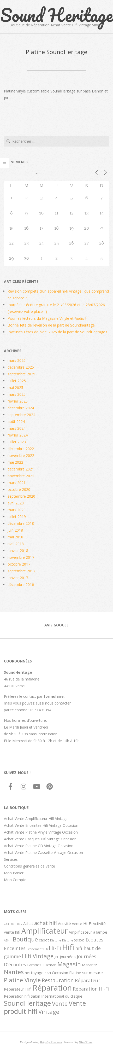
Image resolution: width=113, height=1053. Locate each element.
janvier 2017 (18, 577)
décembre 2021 (21, 469)
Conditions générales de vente (29, 866)
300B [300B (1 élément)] (13, 924)
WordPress (85, 1042)
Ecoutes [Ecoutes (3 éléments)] (94, 939)
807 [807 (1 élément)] (19, 924)
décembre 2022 (21, 448)
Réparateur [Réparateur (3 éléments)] (87, 980)
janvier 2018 (18, 550)
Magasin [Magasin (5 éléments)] (69, 964)
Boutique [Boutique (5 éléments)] (25, 939)
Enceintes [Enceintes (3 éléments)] (15, 948)
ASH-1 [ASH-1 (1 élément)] (8, 940)
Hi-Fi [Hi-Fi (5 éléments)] (55, 948)
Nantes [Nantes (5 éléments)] (14, 972)
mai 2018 (15, 536)
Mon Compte (15, 879)
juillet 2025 (17, 380)
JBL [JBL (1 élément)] (57, 957)
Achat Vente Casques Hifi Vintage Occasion (40, 838)
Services (11, 859)
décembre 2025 (21, 367)
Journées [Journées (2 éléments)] (68, 956)
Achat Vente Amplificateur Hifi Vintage (36, 818)
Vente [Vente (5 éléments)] (60, 1003)
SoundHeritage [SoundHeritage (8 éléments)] (27, 1003)
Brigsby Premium (51, 1042)
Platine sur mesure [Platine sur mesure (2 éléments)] (86, 972)
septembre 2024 (21, 414)
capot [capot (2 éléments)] (44, 940)
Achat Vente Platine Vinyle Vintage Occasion (41, 832)
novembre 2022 (21, 455)
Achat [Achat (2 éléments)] (28, 923)
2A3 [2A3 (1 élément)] (6, 924)
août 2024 (16, 421)
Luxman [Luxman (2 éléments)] (49, 964)
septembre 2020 (21, 496)
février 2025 (18, 401)
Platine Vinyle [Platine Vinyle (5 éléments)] (22, 980)
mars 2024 (17, 428)
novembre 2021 (21, 475)
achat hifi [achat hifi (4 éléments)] (45, 923)
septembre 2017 (21, 570)
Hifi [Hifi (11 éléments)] (68, 947)
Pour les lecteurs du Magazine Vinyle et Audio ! (47, 318)
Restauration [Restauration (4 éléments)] (58, 980)
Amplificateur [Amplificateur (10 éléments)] (44, 931)
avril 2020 (16, 503)
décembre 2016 (21, 584)
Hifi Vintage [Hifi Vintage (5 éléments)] (37, 956)
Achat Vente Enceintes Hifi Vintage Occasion (41, 825)
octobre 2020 (19, 489)
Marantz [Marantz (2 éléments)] (89, 964)
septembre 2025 (21, 373)
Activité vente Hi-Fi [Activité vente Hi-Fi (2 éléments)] (75, 923)
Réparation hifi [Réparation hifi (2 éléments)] (17, 996)
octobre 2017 (19, 564)
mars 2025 (17, 394)
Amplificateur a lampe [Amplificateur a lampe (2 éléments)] (88, 932)
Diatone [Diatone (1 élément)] (55, 940)
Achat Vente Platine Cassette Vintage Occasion (43, 852)
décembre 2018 (21, 523)
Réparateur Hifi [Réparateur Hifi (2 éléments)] (18, 989)
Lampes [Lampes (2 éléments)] (34, 964)
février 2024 (18, 435)
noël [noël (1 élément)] (48, 973)
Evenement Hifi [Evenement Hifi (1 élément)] (37, 949)
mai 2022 (15, 462)
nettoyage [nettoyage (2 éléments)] (34, 972)
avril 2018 (16, 543)
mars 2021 (17, 482)
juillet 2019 (17, 516)
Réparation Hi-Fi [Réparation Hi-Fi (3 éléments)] (91, 989)
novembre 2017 (21, 557)
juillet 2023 (17, 441)
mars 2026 (17, 360)
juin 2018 (15, 530)
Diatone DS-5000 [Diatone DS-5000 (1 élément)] (73, 940)
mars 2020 (17, 509)
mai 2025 (15, 387)
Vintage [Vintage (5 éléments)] (48, 1011)
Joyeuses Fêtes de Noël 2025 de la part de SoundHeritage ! (57, 331)
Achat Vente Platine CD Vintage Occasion (38, 845)
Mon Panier (13, 872)
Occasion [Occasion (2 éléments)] (60, 972)
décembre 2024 (21, 407)
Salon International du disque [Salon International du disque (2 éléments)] (56, 996)
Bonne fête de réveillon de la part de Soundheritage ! (52, 325)
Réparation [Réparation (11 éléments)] (52, 987)
